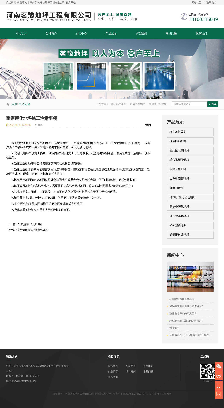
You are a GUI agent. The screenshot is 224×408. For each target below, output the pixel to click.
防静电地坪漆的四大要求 (183, 313)
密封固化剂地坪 (157, 104)
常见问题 (171, 33)
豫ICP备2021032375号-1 (135, 393)
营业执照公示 (103, 393)
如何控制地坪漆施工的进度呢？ (186, 306)
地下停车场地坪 (179, 215)
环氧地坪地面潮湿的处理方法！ (186, 320)
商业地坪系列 (118, 104)
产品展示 (111, 33)
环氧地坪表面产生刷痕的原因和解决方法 (191, 335)
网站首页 (21, 33)
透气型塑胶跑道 (179, 159)
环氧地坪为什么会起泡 (181, 299)
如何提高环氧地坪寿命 (30, 224)
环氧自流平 (177, 187)
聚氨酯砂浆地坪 (179, 234)
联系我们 (211, 2)
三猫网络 (166, 393)
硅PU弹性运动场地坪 (183, 197)
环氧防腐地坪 (137, 104)
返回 (148, 125)
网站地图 (197, 2)
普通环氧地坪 (178, 169)
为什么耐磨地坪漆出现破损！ (34, 229)
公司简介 (51, 33)
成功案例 (141, 33)
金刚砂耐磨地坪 (179, 178)
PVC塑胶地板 (178, 225)
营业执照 (174, 328)
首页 (14, 104)
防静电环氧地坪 (179, 206)
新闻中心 (81, 33)
